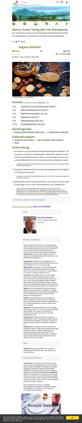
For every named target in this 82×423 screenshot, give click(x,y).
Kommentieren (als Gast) (22, 207)
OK (72, 417)
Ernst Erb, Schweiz (45, 217)
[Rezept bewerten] (16, 54)
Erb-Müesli (37, 299)
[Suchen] (38, 2)
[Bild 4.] (48, 87)
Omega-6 (28, 272)
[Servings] (28, 103)
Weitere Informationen (12, 420)
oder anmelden (41, 206)
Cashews (48, 365)
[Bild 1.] (34, 87)
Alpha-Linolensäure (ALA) (30, 271)
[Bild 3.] (43, 87)
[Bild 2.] (38, 87)
